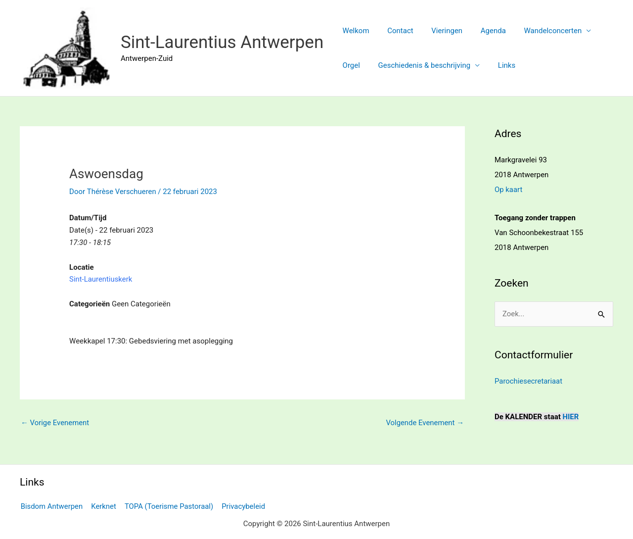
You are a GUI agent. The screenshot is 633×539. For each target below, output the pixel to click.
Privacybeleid (241, 505)
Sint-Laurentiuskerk (101, 279)
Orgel (349, 65)
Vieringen (438, 30)
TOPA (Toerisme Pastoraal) (167, 505)
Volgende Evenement (424, 422)
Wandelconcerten (538, 30)
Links (498, 65)
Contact (395, 30)
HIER (571, 416)
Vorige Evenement (55, 422)
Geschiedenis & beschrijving (419, 65)
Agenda (482, 30)
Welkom (354, 30)
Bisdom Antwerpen (51, 505)
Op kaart (509, 189)
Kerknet (102, 505)
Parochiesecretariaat (529, 380)
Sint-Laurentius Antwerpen (222, 42)
